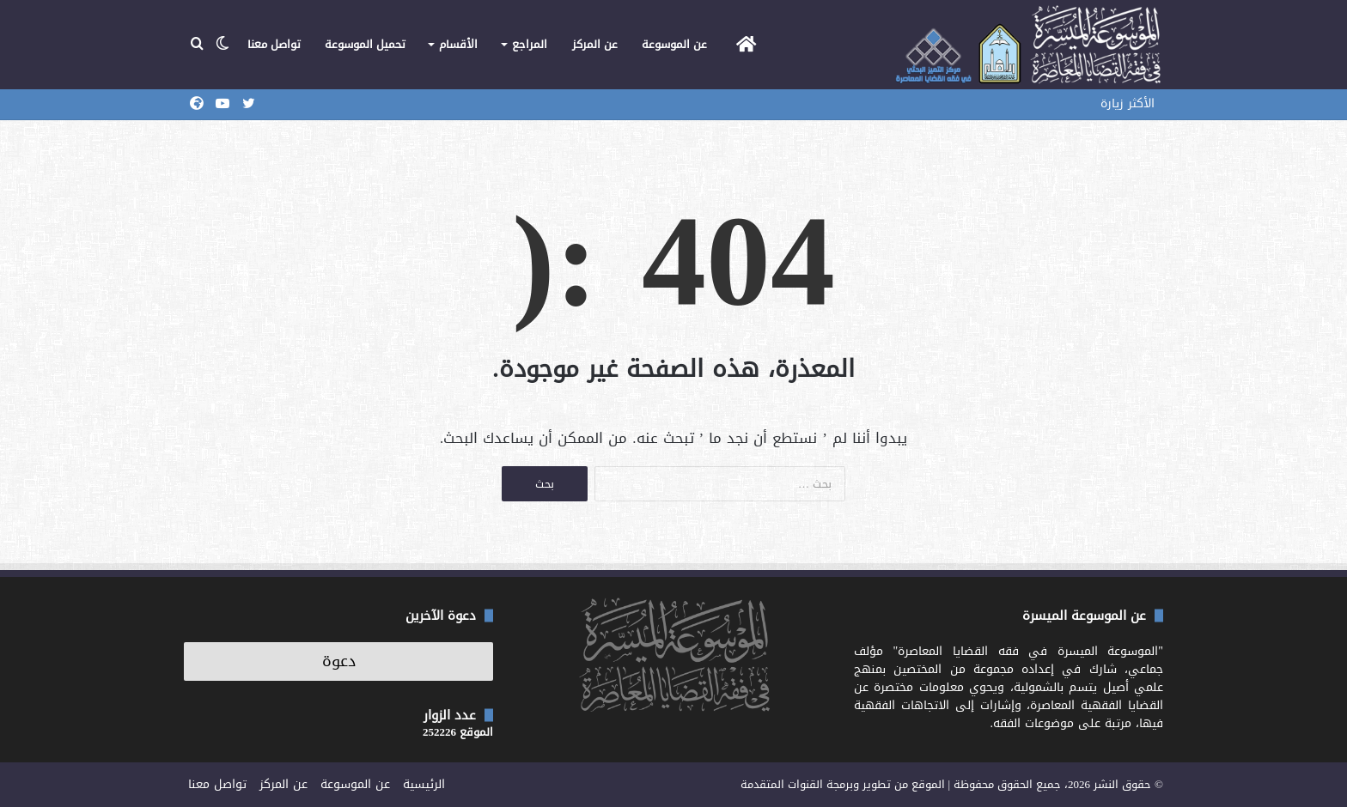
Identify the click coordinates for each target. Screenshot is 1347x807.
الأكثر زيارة (1127, 103)
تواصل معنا (274, 44)
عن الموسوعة (674, 44)
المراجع (529, 44)
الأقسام (458, 44)
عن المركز (595, 44)
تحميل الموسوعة (365, 44)
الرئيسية (424, 784)
